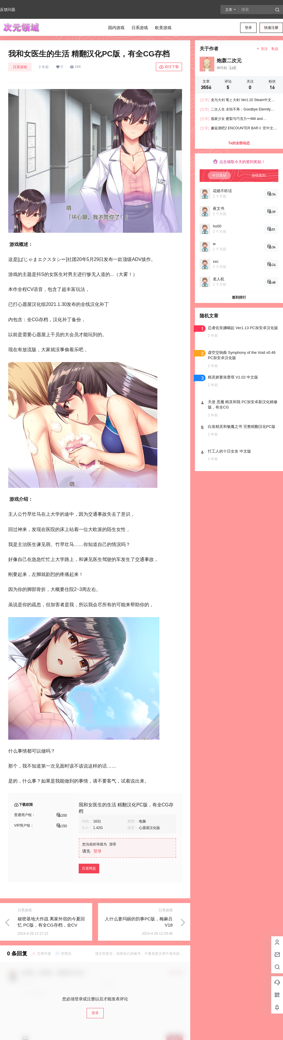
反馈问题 (7, 9)
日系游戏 (20, 67)
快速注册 (271, 28)
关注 (262, 49)
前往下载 (169, 67)
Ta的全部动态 (239, 143)
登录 (248, 28)
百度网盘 (89, 868)
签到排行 (239, 297)
